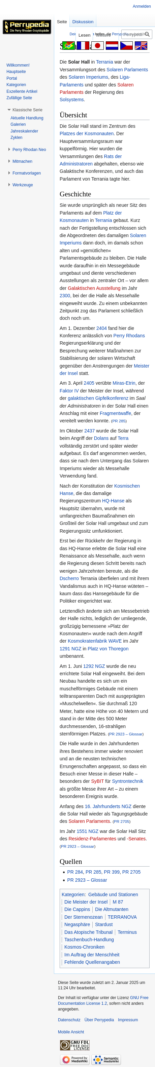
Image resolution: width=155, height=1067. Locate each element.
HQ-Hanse (113, 500)
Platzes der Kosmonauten (87, 133)
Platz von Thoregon (108, 648)
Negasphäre (77, 924)
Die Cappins (77, 909)
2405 (89, 383)
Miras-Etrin (124, 383)
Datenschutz (69, 1020)
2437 (89, 430)
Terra (123, 438)
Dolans (101, 438)
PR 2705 (121, 821)
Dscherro (69, 578)
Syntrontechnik (127, 781)
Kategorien (73, 894)
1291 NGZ (71, 648)
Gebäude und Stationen (113, 894)
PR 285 (118, 421)
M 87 (118, 902)
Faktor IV (69, 390)
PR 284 (75, 872)
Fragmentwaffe (115, 413)
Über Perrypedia (99, 1020)
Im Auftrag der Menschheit (91, 954)
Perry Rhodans (129, 335)
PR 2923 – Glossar (125, 734)
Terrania (104, 62)
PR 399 (112, 872)
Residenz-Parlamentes (92, 838)
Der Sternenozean (83, 917)
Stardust (104, 924)
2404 (101, 328)
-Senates (136, 838)
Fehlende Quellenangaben (92, 962)
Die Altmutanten (111, 909)
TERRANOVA (122, 917)
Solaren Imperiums (88, 77)
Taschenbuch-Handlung (89, 939)
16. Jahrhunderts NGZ (108, 806)
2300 (65, 295)
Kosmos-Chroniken (84, 947)
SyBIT (97, 781)
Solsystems (72, 99)
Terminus (127, 932)
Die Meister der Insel (85, 902)
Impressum (128, 1020)
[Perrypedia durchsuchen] (136, 34)
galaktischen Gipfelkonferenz (98, 398)
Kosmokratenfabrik (87, 641)
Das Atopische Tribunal (88, 932)
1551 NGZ (88, 831)
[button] (27, 110)
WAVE (115, 641)
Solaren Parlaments (127, 69)
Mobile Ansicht (71, 1032)
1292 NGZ (94, 666)
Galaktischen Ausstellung (94, 288)
